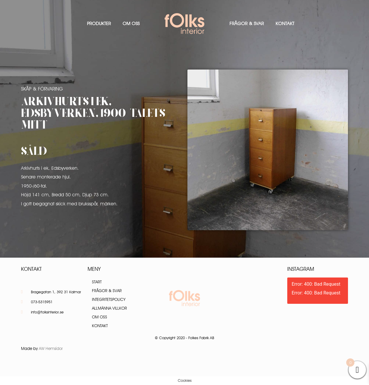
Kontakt (285, 23)
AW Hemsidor (51, 348)
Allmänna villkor (109, 308)
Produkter (99, 23)
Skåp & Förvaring (42, 89)
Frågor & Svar (246, 23)
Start (97, 282)
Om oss (131, 23)
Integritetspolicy (109, 299)
